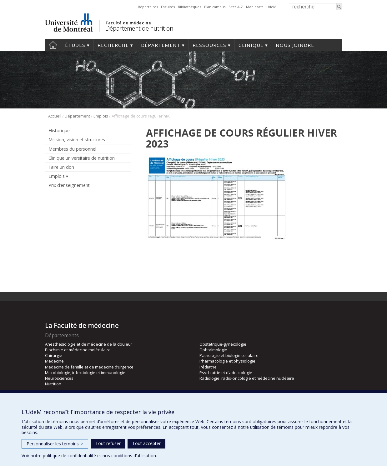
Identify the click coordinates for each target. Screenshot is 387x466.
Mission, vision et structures (76, 140)
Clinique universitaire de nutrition (81, 158)
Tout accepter (146, 443)
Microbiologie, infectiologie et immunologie (85, 372)
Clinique (251, 45)
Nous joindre (295, 45)
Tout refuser (108, 443)
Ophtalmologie (213, 350)
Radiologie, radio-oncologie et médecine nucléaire (246, 378)
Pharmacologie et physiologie (227, 361)
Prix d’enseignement (69, 185)
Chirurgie (53, 355)
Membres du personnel (72, 149)
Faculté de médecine (128, 23)
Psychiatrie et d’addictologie (225, 372)
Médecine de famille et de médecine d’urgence (89, 367)
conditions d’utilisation (133, 455)
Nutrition (53, 384)
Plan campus (214, 6)
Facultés (168, 6)
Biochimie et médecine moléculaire (78, 350)
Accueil (53, 45)
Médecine (54, 361)
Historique (59, 130)
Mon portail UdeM (261, 6)
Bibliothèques (189, 6)
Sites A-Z (236, 6)
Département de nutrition (139, 28)
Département (160, 45)
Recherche (113, 45)
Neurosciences (59, 378)
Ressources (209, 45)
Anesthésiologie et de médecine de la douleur (88, 344)
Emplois (100, 116)
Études (75, 45)
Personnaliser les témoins (55, 444)
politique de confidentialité (69, 455)
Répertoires (148, 6)
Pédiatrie (208, 367)
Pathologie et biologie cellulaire (229, 355)
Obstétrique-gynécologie (222, 344)
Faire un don (61, 167)
